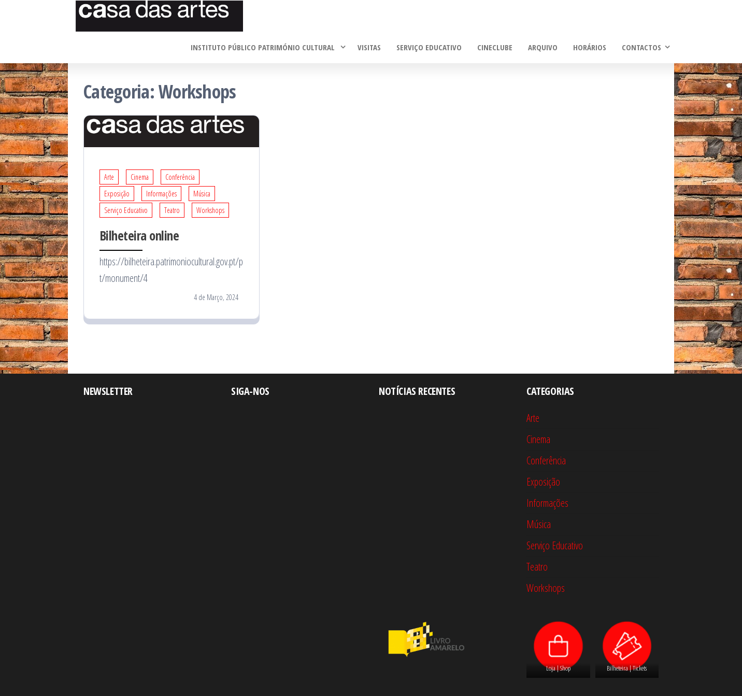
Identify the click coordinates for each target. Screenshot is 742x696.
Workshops (210, 210)
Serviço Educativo (429, 47)
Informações (161, 193)
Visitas (369, 47)
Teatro (172, 210)
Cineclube (494, 47)
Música (201, 193)
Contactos (641, 47)
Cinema (140, 177)
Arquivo (543, 47)
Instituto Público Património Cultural (264, 47)
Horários (589, 47)
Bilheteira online (139, 235)
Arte (109, 177)
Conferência (180, 177)
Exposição (117, 193)
